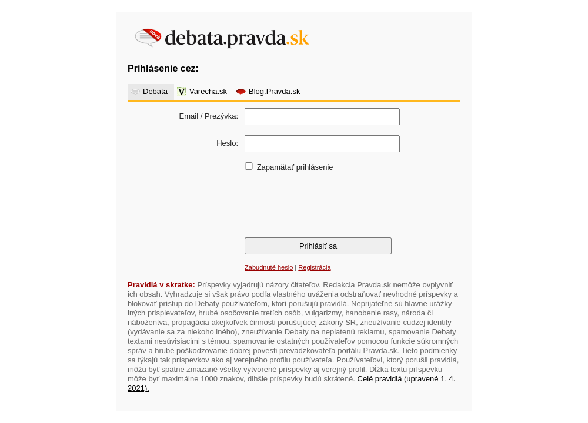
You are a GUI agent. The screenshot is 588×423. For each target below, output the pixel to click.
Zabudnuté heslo (269, 267)
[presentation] (332, 204)
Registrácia (314, 267)
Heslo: (227, 143)
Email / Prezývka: (208, 116)
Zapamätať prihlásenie (295, 167)
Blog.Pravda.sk (274, 91)
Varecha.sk (208, 91)
